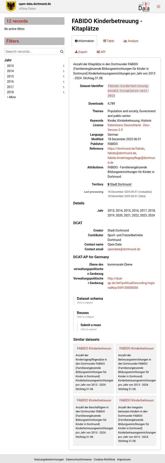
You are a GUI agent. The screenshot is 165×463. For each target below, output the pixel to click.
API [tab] (101, 52)
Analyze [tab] (131, 41)
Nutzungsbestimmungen (49, 459)
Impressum (124, 459)
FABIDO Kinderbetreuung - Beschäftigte (105, 400)
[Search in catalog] (61, 51)
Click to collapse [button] (85, 316)
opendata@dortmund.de (124, 249)
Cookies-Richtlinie (105, 459)
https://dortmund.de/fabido (126, 148)
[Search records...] (34, 51)
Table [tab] (108, 41)
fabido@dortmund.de (122, 153)
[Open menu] (158, 6)
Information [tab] (84, 41)
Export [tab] (81, 52)
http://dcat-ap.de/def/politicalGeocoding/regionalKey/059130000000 (131, 283)
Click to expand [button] (85, 302)
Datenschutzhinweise (79, 459)
